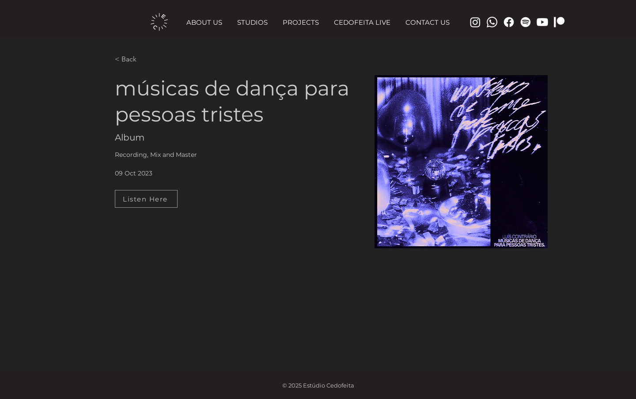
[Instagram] (475, 22)
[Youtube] (542, 22)
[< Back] (132, 59)
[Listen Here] (146, 199)
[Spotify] (525, 22)
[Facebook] (508, 22)
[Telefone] (492, 22)
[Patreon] (559, 22)
